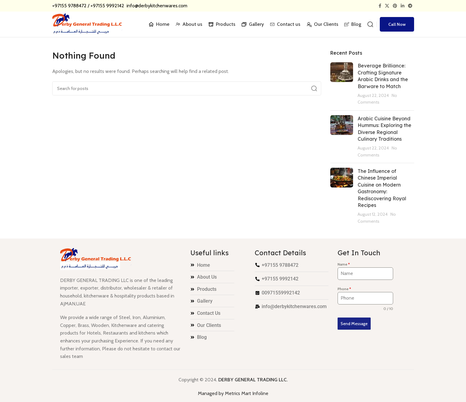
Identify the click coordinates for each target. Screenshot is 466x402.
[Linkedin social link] (402, 6)
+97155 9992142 (107, 6)
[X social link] (387, 6)
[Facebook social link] (380, 6)
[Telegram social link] (410, 6)
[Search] (370, 24)
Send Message (354, 323)
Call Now (397, 24)
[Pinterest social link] (395, 6)
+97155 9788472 (69, 6)
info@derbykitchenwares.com (156, 6)
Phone (344, 289)
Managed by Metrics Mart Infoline (233, 393)
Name (344, 264)
